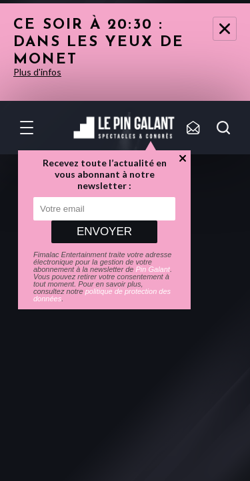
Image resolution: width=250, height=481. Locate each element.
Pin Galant (153, 269)
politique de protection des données (102, 295)
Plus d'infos (37, 71)
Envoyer (104, 231)
